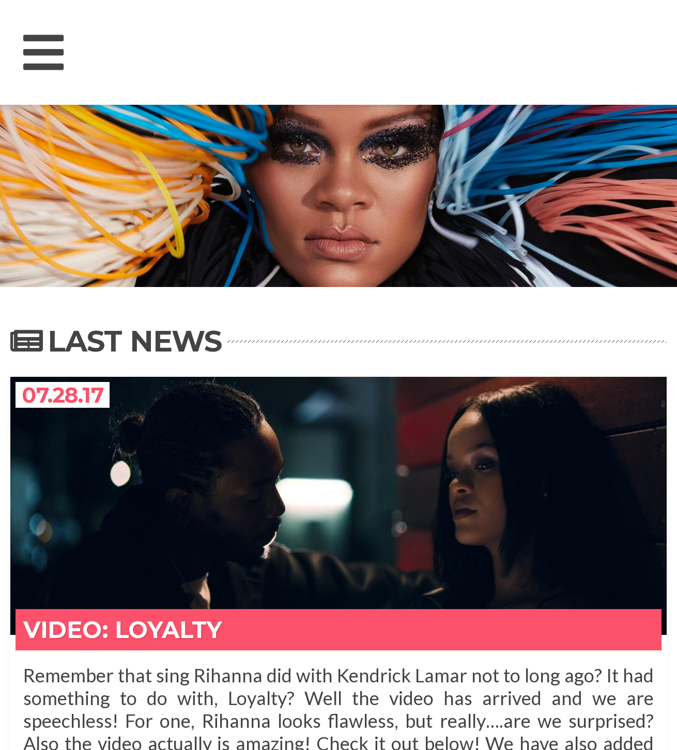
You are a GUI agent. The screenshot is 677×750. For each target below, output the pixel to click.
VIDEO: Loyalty (122, 629)
